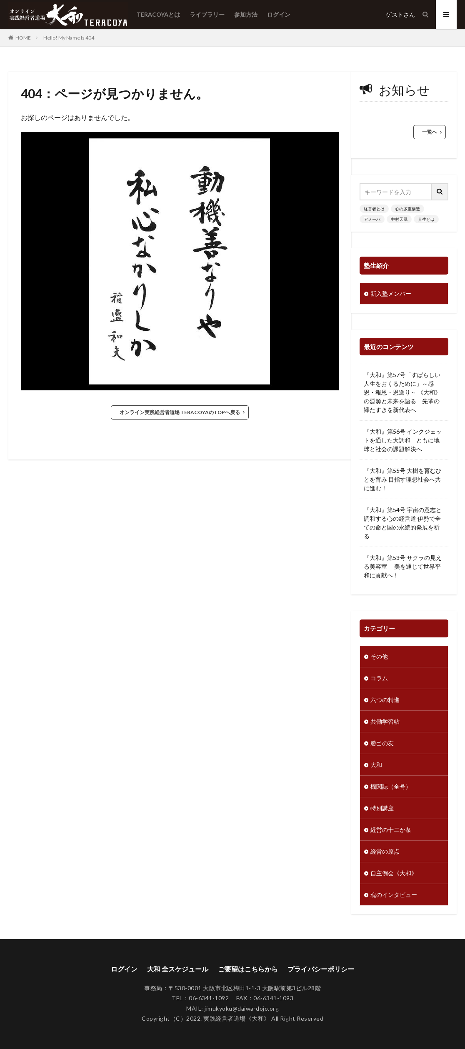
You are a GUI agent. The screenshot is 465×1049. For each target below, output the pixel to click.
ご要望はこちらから (248, 969)
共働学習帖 (385, 721)
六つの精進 (385, 699)
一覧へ (429, 132)
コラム (379, 678)
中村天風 (399, 219)
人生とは (426, 219)
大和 (376, 764)
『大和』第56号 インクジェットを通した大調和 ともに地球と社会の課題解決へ (403, 440)
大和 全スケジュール (177, 969)
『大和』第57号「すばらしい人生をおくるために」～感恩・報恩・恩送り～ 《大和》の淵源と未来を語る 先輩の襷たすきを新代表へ (402, 392)
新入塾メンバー (390, 293)
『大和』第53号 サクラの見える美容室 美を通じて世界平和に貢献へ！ (403, 566)
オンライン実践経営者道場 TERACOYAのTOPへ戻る (180, 412)
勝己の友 (382, 743)
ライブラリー (207, 14)
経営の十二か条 (390, 829)
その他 (379, 656)
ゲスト (394, 14)
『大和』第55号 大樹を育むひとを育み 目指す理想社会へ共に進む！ (403, 479)
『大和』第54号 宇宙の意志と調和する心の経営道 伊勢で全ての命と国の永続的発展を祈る (403, 522)
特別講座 (382, 808)
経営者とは (374, 208)
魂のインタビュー (393, 894)
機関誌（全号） (390, 786)
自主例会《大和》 (393, 873)
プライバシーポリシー (321, 969)
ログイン (278, 14)
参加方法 (246, 14)
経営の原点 (385, 851)
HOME (23, 38)
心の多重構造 (407, 208)
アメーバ (372, 219)
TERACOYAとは (158, 14)
